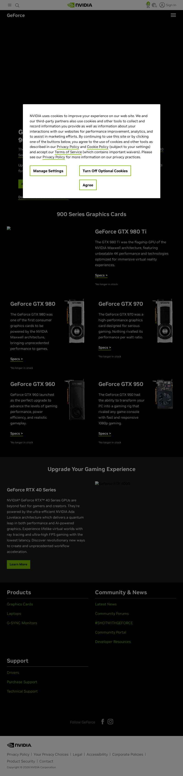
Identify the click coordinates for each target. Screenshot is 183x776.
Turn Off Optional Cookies (105, 170)
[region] (91, 151)
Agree (88, 184)
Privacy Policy (68, 146)
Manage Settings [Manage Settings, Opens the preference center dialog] (48, 170)
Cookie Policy (98, 146)
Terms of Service (68, 152)
